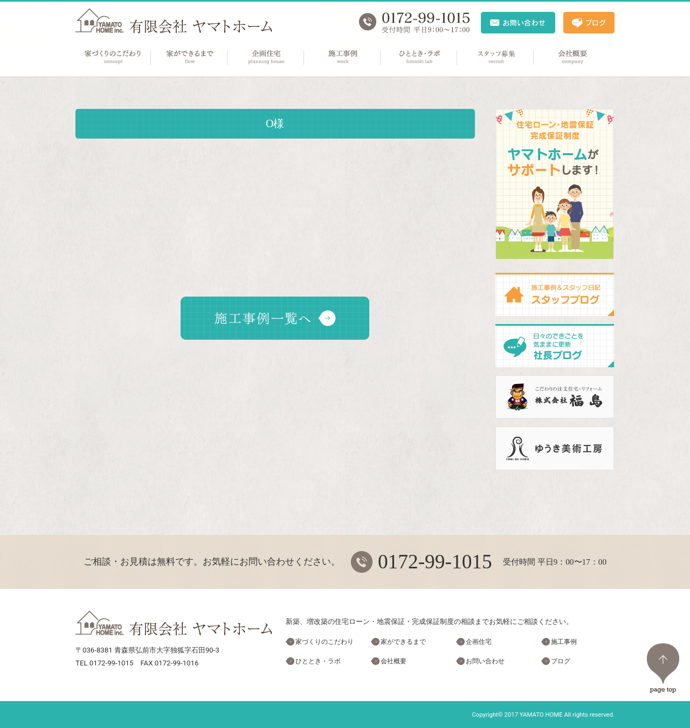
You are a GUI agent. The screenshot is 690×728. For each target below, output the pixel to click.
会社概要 (572, 57)
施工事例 (343, 57)
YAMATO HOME (541, 714)
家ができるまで (189, 57)
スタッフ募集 (496, 57)
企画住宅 (266, 57)
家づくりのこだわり (113, 57)
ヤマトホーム (173, 20)
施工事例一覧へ (275, 318)
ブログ (560, 661)
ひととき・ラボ (419, 57)
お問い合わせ (485, 661)
